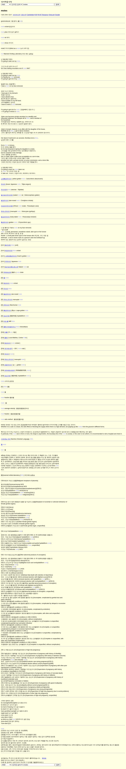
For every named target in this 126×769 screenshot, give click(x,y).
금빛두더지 (8, 365)
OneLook (52, 15)
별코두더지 (4, 200)
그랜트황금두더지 (11, 256)
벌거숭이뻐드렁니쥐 (11, 267)
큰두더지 (8, 261)
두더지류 (4, 189)
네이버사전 (16, 15)
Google (57, 15)
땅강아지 (6, 283)
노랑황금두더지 (6, 179)
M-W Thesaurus (43, 15)
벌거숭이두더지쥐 (7, 195)
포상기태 (6, 316)
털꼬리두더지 (5, 217)
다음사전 (23, 15)
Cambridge (30, 15)
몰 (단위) (8, 245)
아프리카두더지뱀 (7, 206)
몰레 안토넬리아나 (10, 327)
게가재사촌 (8, 348)
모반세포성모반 (9, 370)
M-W (35, 15)
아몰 (5, 332)
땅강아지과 (8, 250)
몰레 (5, 338)
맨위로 (44, 758)
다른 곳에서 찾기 (6, 15)
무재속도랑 (7, 272)
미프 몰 (6, 321)
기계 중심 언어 (6, 439)
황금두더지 (4, 222)
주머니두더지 (5, 211)
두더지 (3, 184)
